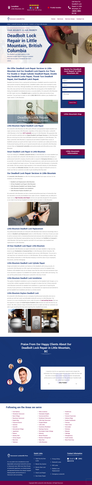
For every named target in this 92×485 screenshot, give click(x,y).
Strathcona (68, 412)
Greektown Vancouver (45, 418)
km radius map (72, 130)
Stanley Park (16, 435)
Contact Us (80, 19)
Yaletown (15, 442)
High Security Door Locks (41, 460)
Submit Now (72, 102)
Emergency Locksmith (58, 474)
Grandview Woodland (44, 427)
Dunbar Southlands (70, 420)
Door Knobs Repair (41, 476)
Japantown (16, 431)
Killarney (41, 433)
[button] (21, 389)
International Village (18, 429)
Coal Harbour (16, 412)
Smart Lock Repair (41, 473)
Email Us (72, 459)
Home (53, 19)
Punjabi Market (43, 422)
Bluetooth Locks (56, 462)
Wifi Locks (55, 465)
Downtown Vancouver (18, 418)
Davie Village (16, 416)
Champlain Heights (44, 414)
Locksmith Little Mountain (44, 483)
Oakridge (67, 433)
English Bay (16, 420)
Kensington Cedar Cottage (46, 431)
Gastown (15, 425)
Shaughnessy (68, 435)
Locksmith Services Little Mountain (19, 24)
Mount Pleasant (43, 435)
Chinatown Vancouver (18, 414)
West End (15, 440)
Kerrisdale (68, 427)
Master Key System (41, 464)
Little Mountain (43, 442)
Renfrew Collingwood (44, 438)
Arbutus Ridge (69, 418)
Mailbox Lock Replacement (56, 470)
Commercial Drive (44, 416)
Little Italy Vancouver (44, 420)
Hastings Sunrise (43, 429)
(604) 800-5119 (76, 12)
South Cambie (69, 438)
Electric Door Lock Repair (40, 468)
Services (60, 19)
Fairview (67, 422)
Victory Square (17, 438)
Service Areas (70, 19)
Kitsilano (67, 429)
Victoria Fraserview (70, 416)
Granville (15, 427)
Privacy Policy (56, 459)
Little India (42, 425)
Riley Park (41, 440)
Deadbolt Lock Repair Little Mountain (38, 24)
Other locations (43, 412)
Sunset (67, 414)
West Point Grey (69, 440)
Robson (15, 433)
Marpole (67, 431)
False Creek (68, 425)
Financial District (17, 422)
